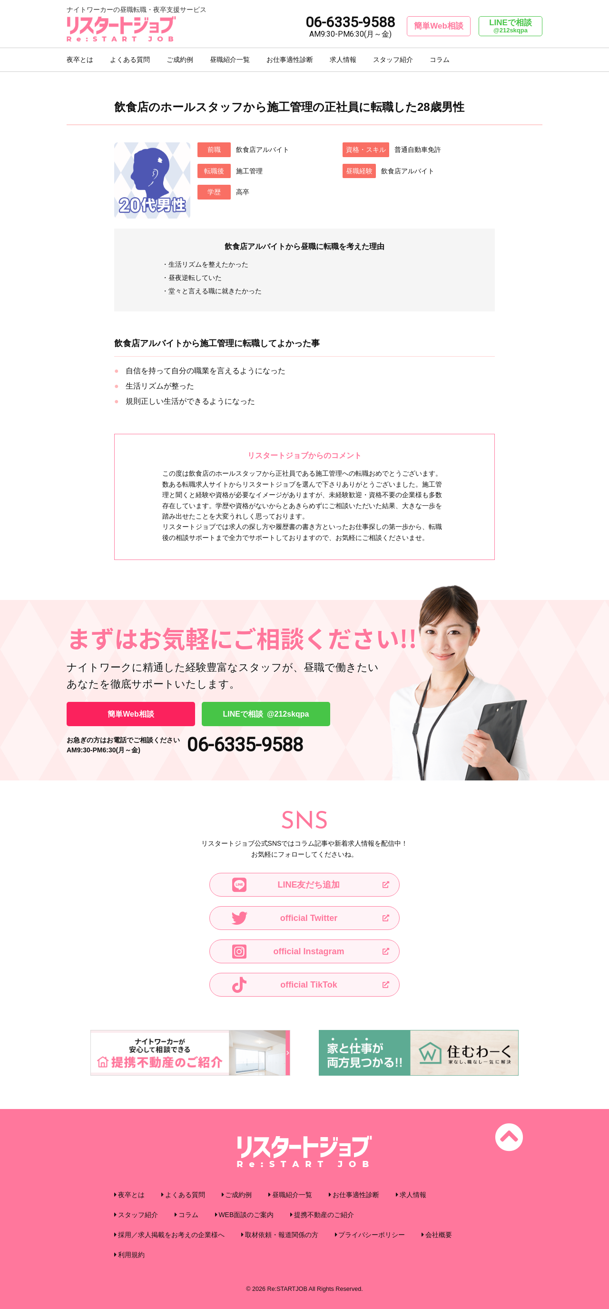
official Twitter (283, 918)
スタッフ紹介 (393, 59)
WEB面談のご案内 (246, 1215)
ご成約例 (180, 59)
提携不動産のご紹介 (324, 1215)
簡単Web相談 (438, 25)
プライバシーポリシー (371, 1235)
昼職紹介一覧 (230, 59)
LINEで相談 (510, 26)
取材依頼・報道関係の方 (281, 1235)
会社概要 (438, 1235)
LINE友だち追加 (284, 885)
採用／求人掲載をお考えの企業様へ (171, 1235)
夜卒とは (80, 59)
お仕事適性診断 (289, 59)
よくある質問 (130, 59)
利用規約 (131, 1255)
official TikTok (283, 985)
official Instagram (286, 951)
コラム (440, 59)
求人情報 (343, 59)
